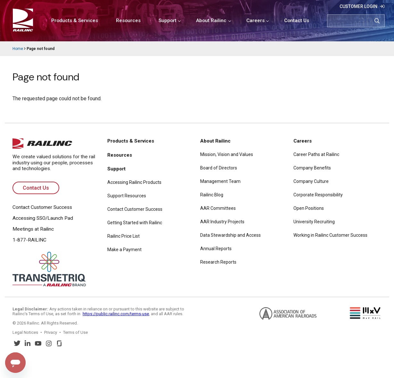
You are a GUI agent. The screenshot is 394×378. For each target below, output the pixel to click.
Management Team (220, 181)
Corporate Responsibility (318, 194)
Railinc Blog (211, 194)
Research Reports (218, 262)
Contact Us (296, 20)
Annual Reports (216, 248)
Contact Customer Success (42, 207)
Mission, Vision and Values (226, 154)
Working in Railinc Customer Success (330, 235)
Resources (128, 20)
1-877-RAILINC (29, 240)
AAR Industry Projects (222, 221)
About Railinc (211, 20)
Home (17, 48)
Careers (255, 20)
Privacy (50, 332)
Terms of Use (75, 332)
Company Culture (311, 181)
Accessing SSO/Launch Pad (42, 218)
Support (167, 20)
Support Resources (126, 195)
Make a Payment (124, 249)
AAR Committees (218, 208)
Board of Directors (218, 167)
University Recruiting (314, 221)
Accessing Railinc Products (134, 182)
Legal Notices (25, 332)
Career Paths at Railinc (316, 154)
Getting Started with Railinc (134, 222)
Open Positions (308, 208)
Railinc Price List (123, 236)
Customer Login (358, 6)
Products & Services (74, 20)
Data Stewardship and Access (230, 235)
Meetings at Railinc (33, 229)
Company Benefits (312, 167)
